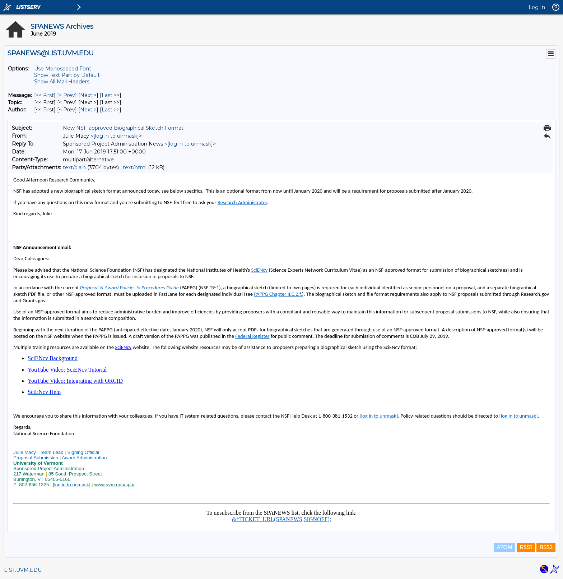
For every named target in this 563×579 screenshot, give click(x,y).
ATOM (504, 547)
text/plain (74, 167)
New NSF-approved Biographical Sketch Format (123, 128)
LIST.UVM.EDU (23, 570)
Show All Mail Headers (61, 81)
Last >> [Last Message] (111, 95)
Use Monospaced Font (62, 68)
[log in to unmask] (116, 136)
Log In (537, 7)
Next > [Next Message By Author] (88, 109)
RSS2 (546, 547)
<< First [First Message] (45, 95)
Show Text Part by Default (67, 75)
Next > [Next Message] (88, 95)
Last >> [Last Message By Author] (111, 109)
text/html (134, 167)
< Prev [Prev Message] (67, 95)
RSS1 (526, 547)
